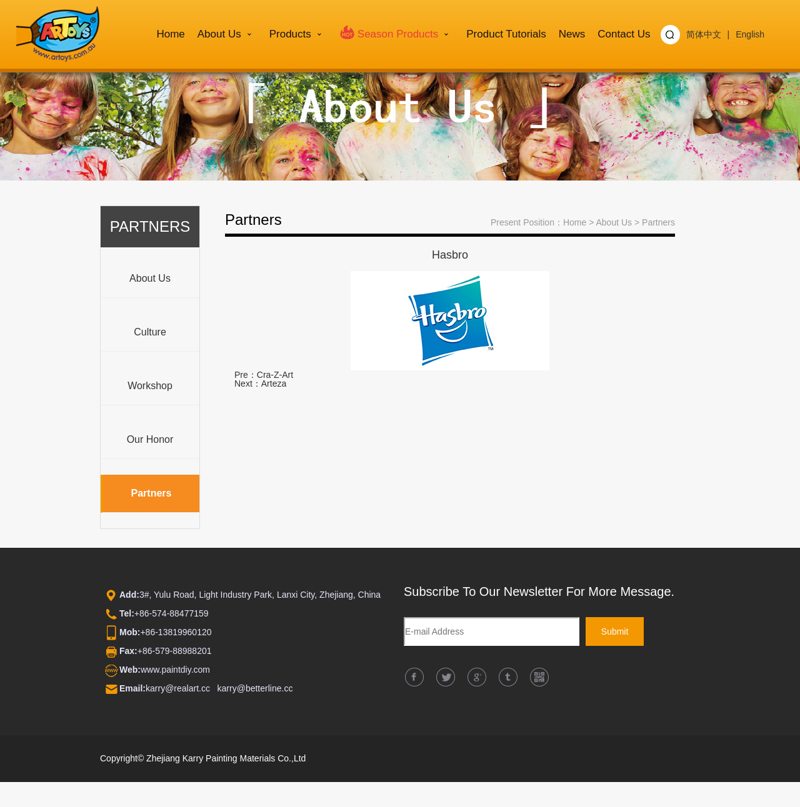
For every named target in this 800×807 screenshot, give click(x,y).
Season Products (388, 32)
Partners (658, 222)
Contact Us (624, 34)
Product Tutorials (506, 34)
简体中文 (703, 34)
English (750, 34)
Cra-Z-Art (275, 375)
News (572, 34)
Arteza (273, 384)
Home (170, 34)
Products (290, 34)
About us (219, 34)
